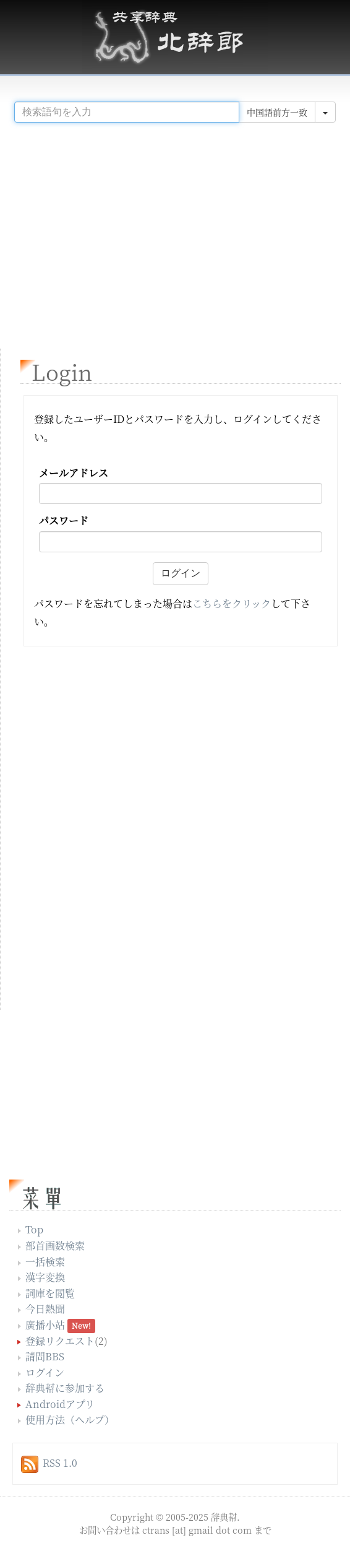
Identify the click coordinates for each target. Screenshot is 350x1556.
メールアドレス (73, 473)
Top (34, 1229)
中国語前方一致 (277, 112)
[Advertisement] (175, 231)
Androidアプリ (60, 1404)
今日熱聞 (45, 1309)
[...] (126, 112)
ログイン (44, 1372)
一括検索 (45, 1261)
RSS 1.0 (60, 1463)
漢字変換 (45, 1277)
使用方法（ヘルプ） (69, 1419)
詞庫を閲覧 (50, 1293)
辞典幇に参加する (65, 1388)
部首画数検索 (55, 1245)
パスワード (63, 521)
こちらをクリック (231, 603)
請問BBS (44, 1356)
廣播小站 (45, 1325)
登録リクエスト (60, 1341)
